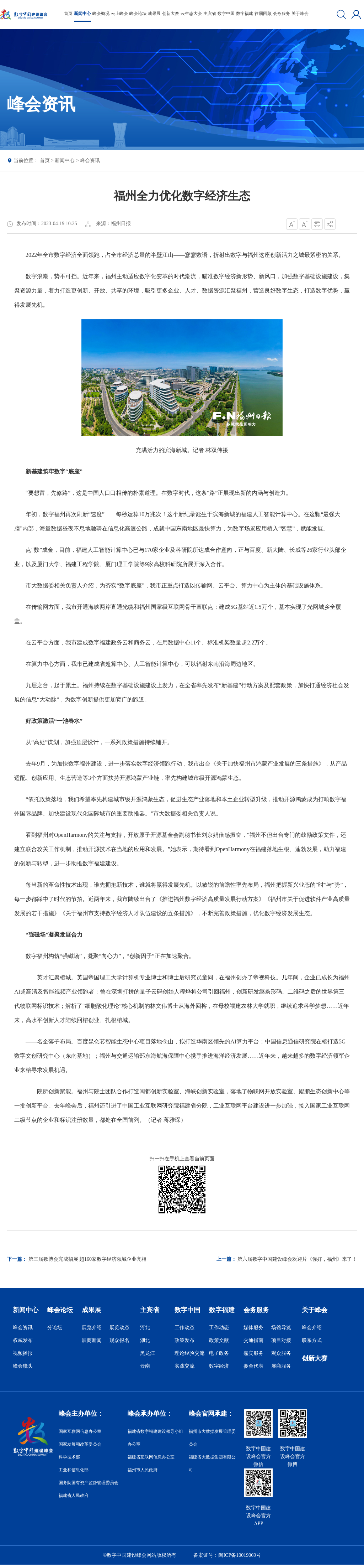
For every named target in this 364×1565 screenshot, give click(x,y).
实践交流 (184, 1366)
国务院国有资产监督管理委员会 (88, 1482)
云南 (145, 1366)
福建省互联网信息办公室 (151, 1457)
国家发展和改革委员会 (80, 1444)
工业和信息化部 (74, 1469)
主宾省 (209, 13)
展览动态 (119, 1327)
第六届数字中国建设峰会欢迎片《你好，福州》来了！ (297, 1259)
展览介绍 (92, 1327)
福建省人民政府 (74, 1495)
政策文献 (219, 1340)
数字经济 (219, 1366)
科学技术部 (69, 1457)
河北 (145, 1327)
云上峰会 (119, 13)
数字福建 (244, 13)
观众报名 (119, 1340)
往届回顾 (263, 13)
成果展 (154, 13)
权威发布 (23, 1340)
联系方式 (312, 1340)
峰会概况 (100, 13)
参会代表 (253, 1366)
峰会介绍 (312, 1327)
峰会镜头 (23, 1366)
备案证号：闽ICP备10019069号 (227, 1555)
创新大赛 (170, 13)
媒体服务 (253, 1327)
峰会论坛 (137, 13)
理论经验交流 (189, 1353)
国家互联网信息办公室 (80, 1431)
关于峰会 (300, 13)
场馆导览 (281, 1327)
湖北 (145, 1340)
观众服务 (281, 1353)
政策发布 (184, 1340)
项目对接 (281, 1340)
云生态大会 (191, 13)
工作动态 (184, 1327)
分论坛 (54, 1327)
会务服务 (281, 13)
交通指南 (253, 1340)
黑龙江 (147, 1353)
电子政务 (219, 1353)
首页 (68, 13)
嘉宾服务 (253, 1353)
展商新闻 (92, 1340)
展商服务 (281, 1366)
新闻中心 (82, 13)
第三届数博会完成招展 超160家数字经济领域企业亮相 (87, 1259)
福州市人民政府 (142, 1469)
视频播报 (23, 1353)
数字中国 (226, 13)
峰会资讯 (90, 160)
